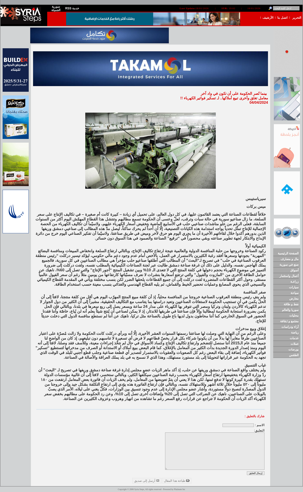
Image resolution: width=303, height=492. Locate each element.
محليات (294, 315)
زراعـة (294, 281)
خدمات (294, 338)
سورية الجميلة (55, 8)
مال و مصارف (290, 259)
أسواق (294, 270)
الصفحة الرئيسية (288, 253)
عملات (295, 343)
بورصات (293, 349)
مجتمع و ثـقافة (289, 321)
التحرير (296, 17)
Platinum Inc (179, 489)
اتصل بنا (282, 17)
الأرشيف (268, 17)
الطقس (294, 355)
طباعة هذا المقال (176, 480)
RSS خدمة (72, 8)
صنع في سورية (289, 264)
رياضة (295, 332)
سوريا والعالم (290, 310)
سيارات (294, 287)
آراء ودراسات (290, 327)
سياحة (295, 293)
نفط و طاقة (291, 304)
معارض (294, 298)
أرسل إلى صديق (146, 480)
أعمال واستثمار (289, 276)
